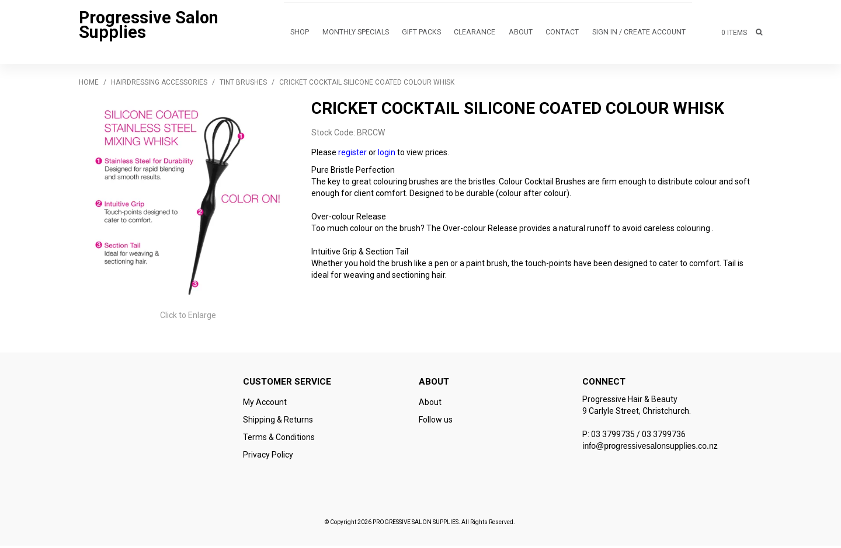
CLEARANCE (475, 34)
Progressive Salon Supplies (148, 26)
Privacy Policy (268, 457)
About (521, 34)
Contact (564, 34)
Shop (300, 34)
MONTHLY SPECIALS (356, 34)
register (352, 154)
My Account (265, 404)
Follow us (436, 422)
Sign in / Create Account (639, 34)
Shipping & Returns (278, 422)
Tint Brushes (243, 85)
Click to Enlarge (188, 317)
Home (89, 85)
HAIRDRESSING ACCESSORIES (159, 85)
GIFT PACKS (422, 34)
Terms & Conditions (279, 439)
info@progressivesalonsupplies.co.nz (649, 448)
